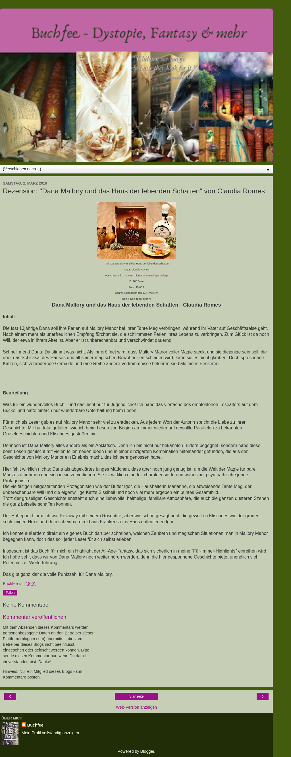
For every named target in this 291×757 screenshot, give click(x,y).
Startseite (136, 696)
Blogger (147, 751)
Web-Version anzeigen (136, 707)
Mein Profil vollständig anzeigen (50, 733)
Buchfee (35, 725)
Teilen (10, 593)
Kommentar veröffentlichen (34, 617)
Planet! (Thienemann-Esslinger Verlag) (146, 275)
